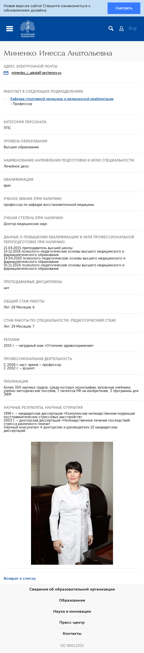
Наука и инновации (72, 611)
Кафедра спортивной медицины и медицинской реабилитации (61, 99)
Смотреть (124, 8)
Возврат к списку (20, 578)
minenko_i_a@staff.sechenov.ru (36, 73)
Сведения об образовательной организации (72, 589)
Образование (72, 600)
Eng (133, 28)
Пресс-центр (72, 622)
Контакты (72, 633)
